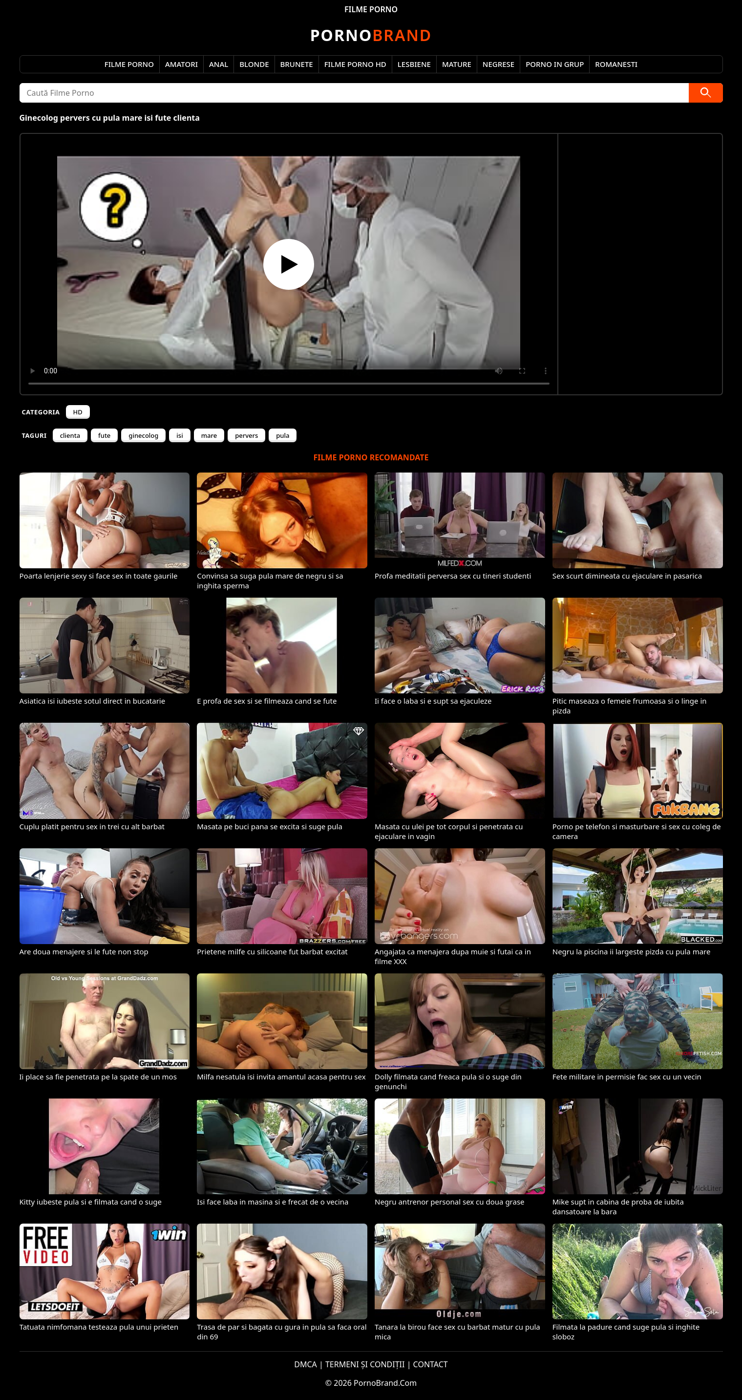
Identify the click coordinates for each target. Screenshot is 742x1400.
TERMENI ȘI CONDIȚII (365, 1364)
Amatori (181, 64)
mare (209, 435)
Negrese (498, 64)
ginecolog (143, 435)
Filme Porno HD (355, 64)
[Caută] (706, 93)
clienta (70, 435)
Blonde (254, 64)
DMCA (305, 1364)
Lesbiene (414, 64)
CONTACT (430, 1364)
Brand (371, 34)
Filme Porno (129, 64)
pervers (246, 435)
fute (104, 435)
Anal (218, 64)
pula (282, 435)
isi (179, 435)
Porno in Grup (555, 64)
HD (78, 412)
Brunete (296, 64)
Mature (456, 64)
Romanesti (616, 64)
